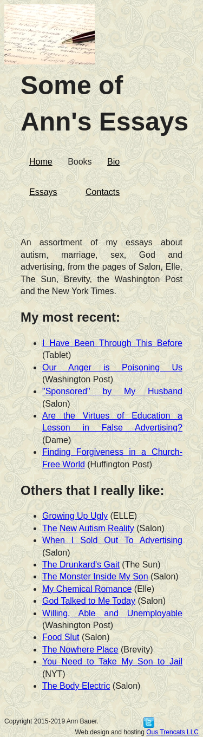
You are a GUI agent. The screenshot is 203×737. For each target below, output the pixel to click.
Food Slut (60, 637)
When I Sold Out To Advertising (112, 540)
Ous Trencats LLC (172, 732)
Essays (43, 192)
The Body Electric (76, 685)
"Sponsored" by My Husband (112, 391)
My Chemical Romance (87, 588)
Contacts (103, 192)
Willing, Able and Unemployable (112, 613)
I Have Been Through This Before (112, 343)
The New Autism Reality (88, 528)
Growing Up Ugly (75, 515)
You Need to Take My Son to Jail (112, 661)
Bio (113, 161)
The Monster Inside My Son (95, 576)
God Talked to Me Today (88, 600)
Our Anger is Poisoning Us (112, 367)
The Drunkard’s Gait (81, 564)
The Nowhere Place (80, 649)
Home (41, 161)
